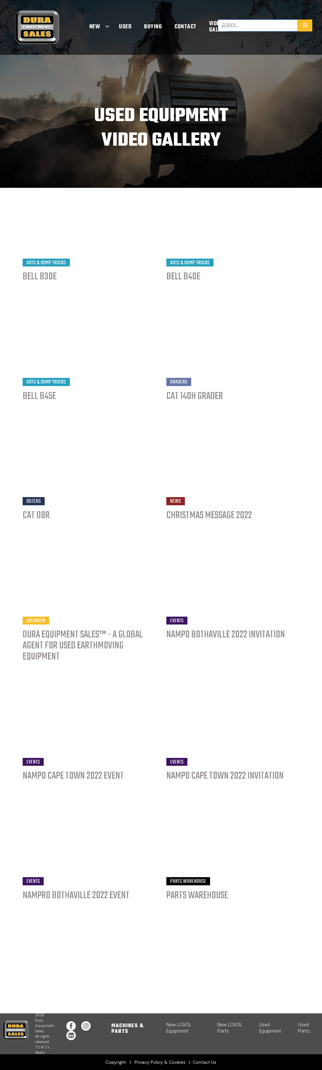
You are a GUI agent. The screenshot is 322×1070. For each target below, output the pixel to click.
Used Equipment (270, 1027)
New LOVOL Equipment (178, 1027)
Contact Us (204, 1062)
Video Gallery (219, 27)
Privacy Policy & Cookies (160, 1062)
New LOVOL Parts (229, 1027)
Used (125, 26)
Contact (186, 26)
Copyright (116, 1062)
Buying (153, 26)
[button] (95, 27)
